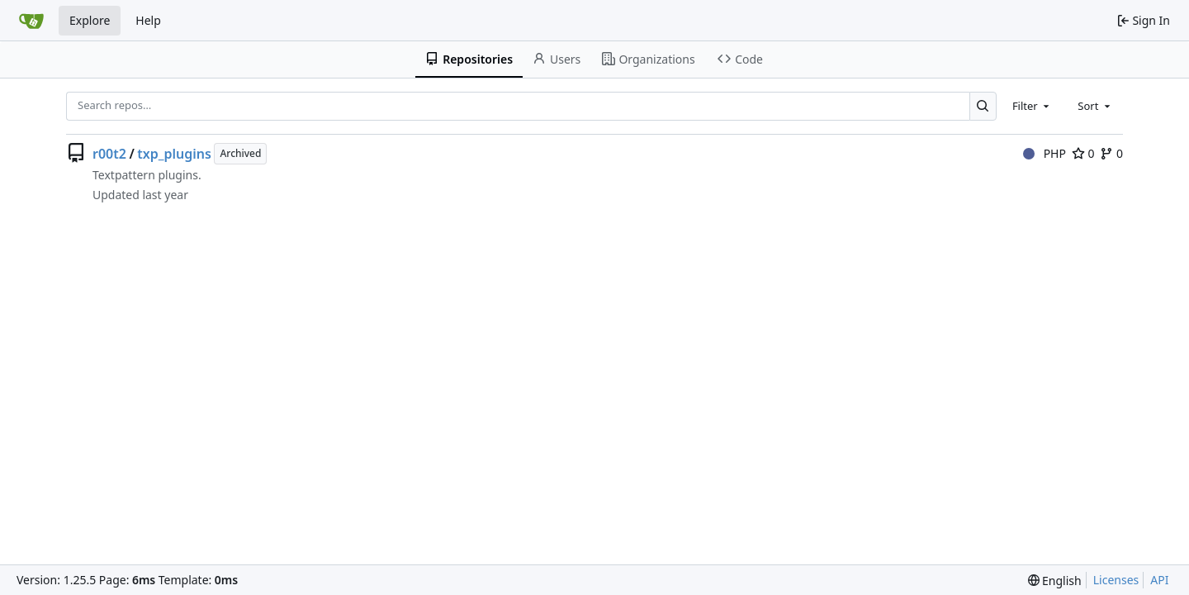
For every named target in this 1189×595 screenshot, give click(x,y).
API (1159, 580)
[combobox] (1032, 105)
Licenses (1116, 580)
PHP (1044, 153)
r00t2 (109, 153)
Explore (89, 20)
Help (148, 20)
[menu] (1055, 580)
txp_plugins (174, 153)
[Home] (31, 21)
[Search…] (983, 106)
